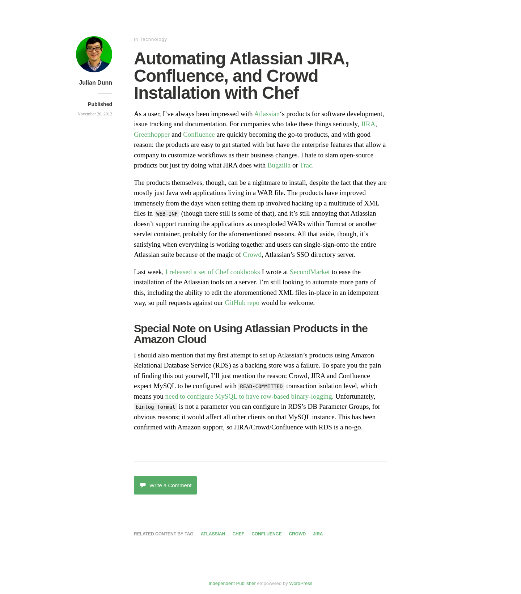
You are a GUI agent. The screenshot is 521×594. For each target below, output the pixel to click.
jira (318, 533)
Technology (154, 39)
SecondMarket (310, 272)
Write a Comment (165, 485)
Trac (306, 165)
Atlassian (267, 114)
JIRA (368, 124)
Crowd (252, 254)
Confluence (199, 134)
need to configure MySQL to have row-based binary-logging (248, 396)
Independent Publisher (232, 583)
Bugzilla (279, 165)
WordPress (300, 583)
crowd (297, 533)
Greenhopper (152, 134)
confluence (266, 533)
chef (238, 533)
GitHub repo (242, 302)
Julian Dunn (95, 83)
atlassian (213, 533)
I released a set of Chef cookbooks (212, 272)
